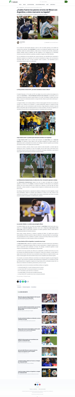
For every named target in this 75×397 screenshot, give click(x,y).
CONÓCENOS (53, 4)
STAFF (47, 4)
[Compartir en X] (18, 282)
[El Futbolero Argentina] (13, 2)
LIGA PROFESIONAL (30, 4)
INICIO (20, 4)
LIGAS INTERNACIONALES (40, 4)
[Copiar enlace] (28, 282)
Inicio (17, 7)
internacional (22, 7)
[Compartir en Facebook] (20, 282)
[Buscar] (66, 2)
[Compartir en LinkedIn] (25, 282)
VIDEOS (24, 4)
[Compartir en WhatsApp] (23, 282)
